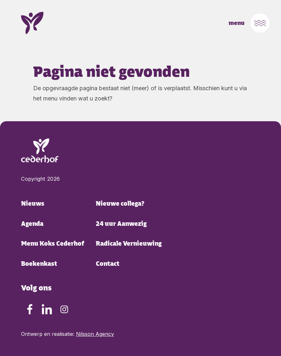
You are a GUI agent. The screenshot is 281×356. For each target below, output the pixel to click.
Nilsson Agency (95, 334)
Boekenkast (39, 264)
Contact (107, 264)
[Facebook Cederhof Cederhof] (29, 309)
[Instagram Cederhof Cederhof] (64, 309)
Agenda (32, 224)
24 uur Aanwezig (121, 224)
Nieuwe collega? (120, 204)
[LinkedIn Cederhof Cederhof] (47, 309)
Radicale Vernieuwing (129, 244)
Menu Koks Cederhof (52, 244)
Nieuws (32, 204)
